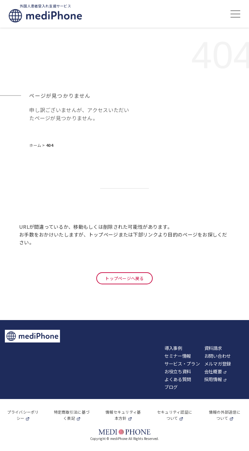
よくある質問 (177, 379)
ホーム (35, 145)
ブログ (171, 387)
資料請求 (213, 348)
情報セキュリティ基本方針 (123, 415)
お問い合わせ (217, 356)
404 (49, 145)
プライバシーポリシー (23, 415)
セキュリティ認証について (175, 415)
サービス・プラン (182, 363)
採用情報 (213, 379)
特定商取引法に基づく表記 (72, 415)
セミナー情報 (177, 356)
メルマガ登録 (217, 363)
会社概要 (213, 371)
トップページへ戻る (124, 278)
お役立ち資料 (177, 371)
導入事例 (173, 348)
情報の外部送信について (225, 415)
